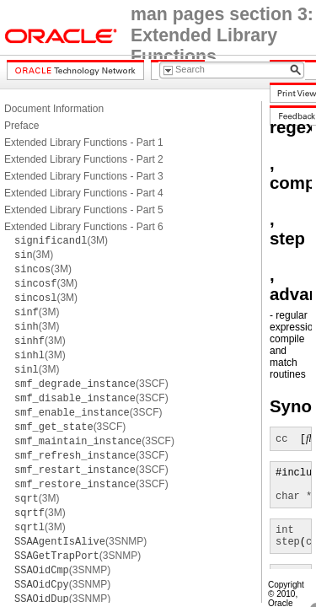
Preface (21, 126)
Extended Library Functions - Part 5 (83, 210)
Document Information (54, 109)
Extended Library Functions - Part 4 (83, 193)
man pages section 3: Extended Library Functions (222, 35)
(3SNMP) (80, 541)
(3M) (61, 240)
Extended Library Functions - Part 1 (83, 142)
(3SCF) (91, 383)
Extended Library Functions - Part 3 (83, 176)
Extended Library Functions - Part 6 (83, 227)
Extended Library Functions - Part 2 (83, 159)
